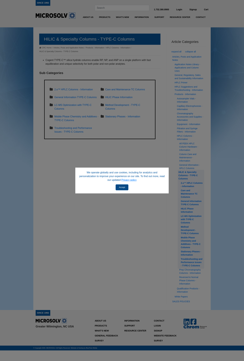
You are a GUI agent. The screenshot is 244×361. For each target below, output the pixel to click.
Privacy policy (129, 180)
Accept (122, 187)
